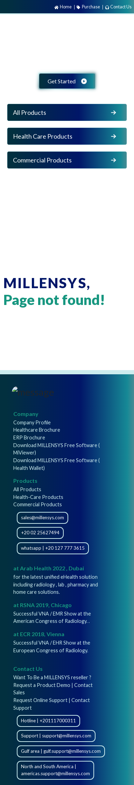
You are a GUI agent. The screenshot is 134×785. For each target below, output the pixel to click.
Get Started (67, 81)
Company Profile (32, 422)
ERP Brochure (29, 437)
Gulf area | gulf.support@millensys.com (61, 751)
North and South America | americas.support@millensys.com (55, 770)
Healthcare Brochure (36, 430)
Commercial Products (65, 160)
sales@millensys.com (42, 517)
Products (25, 480)
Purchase (88, 6)
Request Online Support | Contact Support (51, 704)
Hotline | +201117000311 (48, 720)
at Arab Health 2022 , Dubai (48, 568)
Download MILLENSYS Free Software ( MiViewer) (56, 449)
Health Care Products (65, 136)
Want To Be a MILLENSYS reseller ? (52, 677)
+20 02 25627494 (40, 532)
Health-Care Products (38, 497)
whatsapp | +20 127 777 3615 (53, 548)
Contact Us (118, 6)
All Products (65, 112)
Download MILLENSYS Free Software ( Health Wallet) (56, 464)
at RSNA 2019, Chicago (42, 605)
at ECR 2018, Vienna (38, 634)
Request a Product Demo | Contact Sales (53, 689)
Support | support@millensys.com (56, 735)
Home (63, 6)
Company (25, 413)
